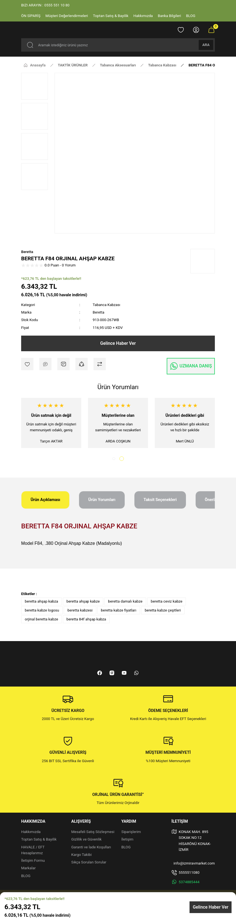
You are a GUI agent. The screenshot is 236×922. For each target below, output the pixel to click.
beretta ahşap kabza (41, 602)
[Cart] (211, 30)
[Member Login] (196, 30)
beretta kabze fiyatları (118, 611)
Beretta (27, 252)
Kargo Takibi (81, 855)
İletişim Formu (33, 862)
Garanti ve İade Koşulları (91, 848)
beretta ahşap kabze (83, 602)
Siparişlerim (131, 832)
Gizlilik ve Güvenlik (86, 840)
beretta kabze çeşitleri (163, 611)
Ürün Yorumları (101, 500)
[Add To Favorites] (27, 364)
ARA (206, 45)
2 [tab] (122, 459)
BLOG (25, 877)
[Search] (118, 45)
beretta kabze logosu (42, 611)
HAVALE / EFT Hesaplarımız (33, 851)
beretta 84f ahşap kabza (86, 620)
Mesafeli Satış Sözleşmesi (92, 832)
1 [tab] (114, 460)
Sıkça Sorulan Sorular (88, 863)
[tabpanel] (51, 423)
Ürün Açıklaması (45, 500)
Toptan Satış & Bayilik (38, 840)
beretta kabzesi (79, 611)
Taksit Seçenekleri (160, 500)
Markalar (28, 869)
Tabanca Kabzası (107, 305)
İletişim (127, 840)
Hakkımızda (31, 832)
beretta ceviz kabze (167, 602)
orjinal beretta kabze (41, 620)
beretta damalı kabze (125, 602)
